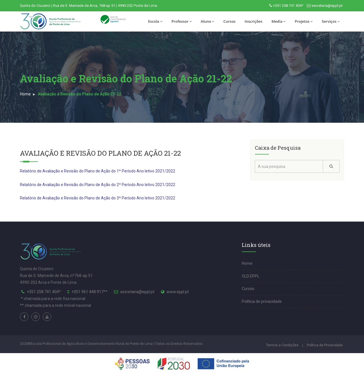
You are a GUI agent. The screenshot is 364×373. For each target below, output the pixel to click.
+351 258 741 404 (43, 291)
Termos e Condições (282, 345)
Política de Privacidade (325, 345)
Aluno (207, 21)
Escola (155, 21)
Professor (181, 21)
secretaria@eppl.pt (327, 5)
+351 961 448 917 (87, 291)
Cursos (229, 21)
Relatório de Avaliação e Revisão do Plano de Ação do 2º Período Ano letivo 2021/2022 (97, 184)
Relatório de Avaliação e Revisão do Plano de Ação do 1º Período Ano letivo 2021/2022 (97, 171)
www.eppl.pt (178, 291)
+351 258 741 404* (288, 5)
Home (25, 94)
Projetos (304, 21)
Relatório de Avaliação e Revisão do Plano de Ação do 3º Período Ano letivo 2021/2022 (97, 198)
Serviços (331, 21)
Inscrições (253, 21)
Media (279, 21)
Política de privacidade (262, 301)
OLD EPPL (250, 276)
